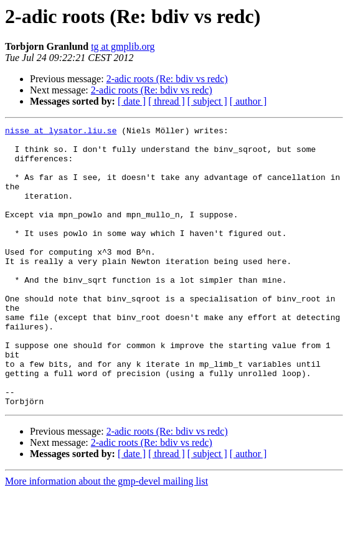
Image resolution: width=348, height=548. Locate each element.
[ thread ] (166, 101)
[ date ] (132, 101)
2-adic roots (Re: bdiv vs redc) (167, 78)
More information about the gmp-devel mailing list (106, 537)
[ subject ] (207, 101)
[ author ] (248, 101)
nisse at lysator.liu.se (60, 132)
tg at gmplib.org (122, 46)
